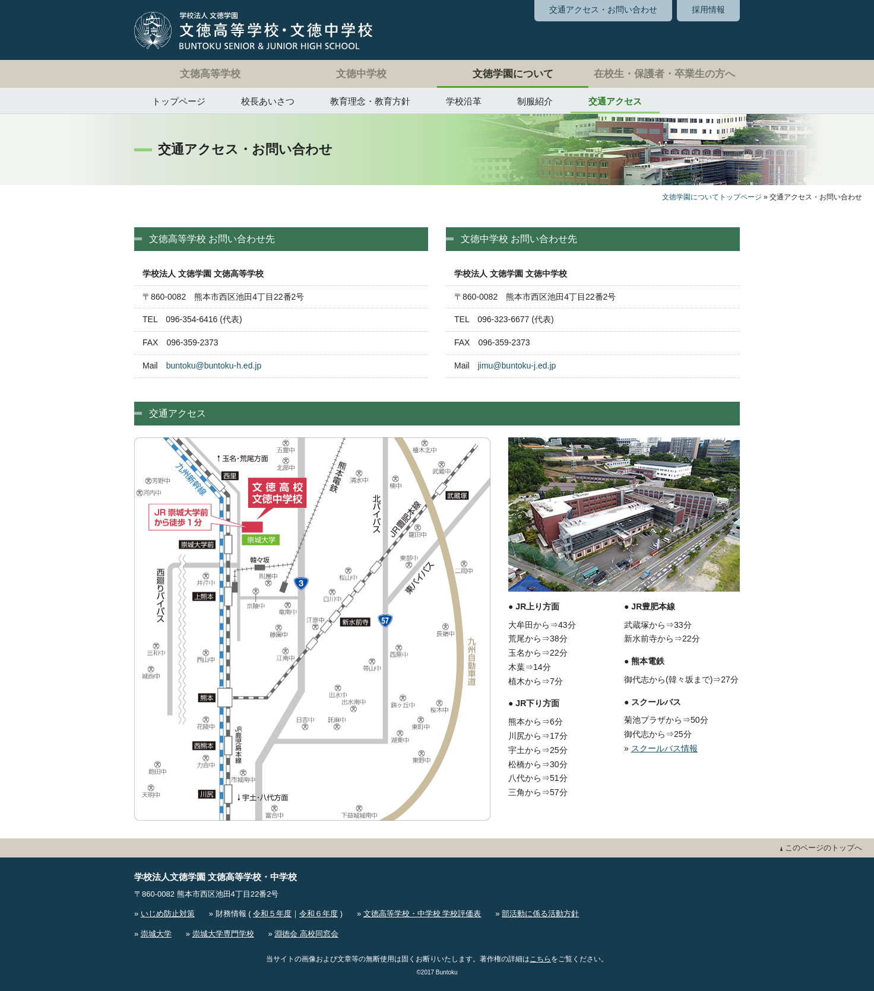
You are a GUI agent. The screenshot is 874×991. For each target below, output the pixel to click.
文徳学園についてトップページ (712, 197)
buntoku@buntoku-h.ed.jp (214, 365)
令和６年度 (318, 913)
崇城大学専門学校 (223, 933)
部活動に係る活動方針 (540, 913)
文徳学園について (513, 74)
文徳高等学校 (210, 74)
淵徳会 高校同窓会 (306, 933)
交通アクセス (615, 101)
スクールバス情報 (664, 748)
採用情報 (708, 9)
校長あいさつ (267, 101)
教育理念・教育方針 (370, 101)
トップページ (178, 101)
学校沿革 (464, 101)
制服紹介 (535, 101)
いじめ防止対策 (168, 913)
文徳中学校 (361, 74)
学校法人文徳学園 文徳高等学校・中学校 (215, 877)
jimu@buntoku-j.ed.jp (517, 365)
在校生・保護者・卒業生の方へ (664, 74)
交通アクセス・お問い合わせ (603, 9)
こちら (540, 959)
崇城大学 (156, 933)
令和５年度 (272, 913)
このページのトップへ (821, 847)
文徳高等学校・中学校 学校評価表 (422, 913)
